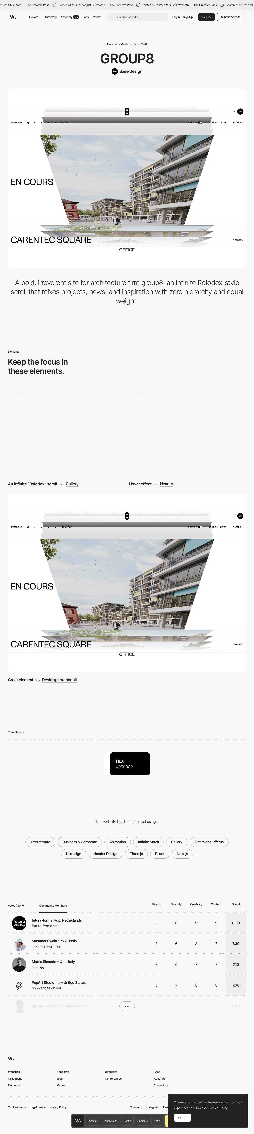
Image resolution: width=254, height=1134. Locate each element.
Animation (117, 842)
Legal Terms (38, 1107)
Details (127, 1120)
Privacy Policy (58, 1107)
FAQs (157, 1071)
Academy (70, 17)
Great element (20, 679)
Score (157, 1120)
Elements (142, 1120)
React (159, 854)
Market (97, 17)
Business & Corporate (80, 842)
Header (166, 484)
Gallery (72, 484)
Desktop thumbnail (59, 680)
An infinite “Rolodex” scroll (32, 483)
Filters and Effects (209, 842)
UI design (73, 854)
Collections (15, 1078)
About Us (159, 1078)
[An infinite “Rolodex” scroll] (66, 432)
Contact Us (161, 1085)
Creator (93, 1120)
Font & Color (110, 1120)
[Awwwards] (13, 17)
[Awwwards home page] (78, 1121)
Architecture (40, 842)
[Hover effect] (187, 432)
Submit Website (231, 17)
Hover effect (140, 483)
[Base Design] (127, 71)
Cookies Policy (17, 1107)
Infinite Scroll (148, 842)
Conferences (113, 1078)
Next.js (182, 854)
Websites (14, 1071)
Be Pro (206, 17)
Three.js (136, 854)
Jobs (86, 17)
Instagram (152, 1107)
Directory (51, 17)
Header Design (105, 854)
